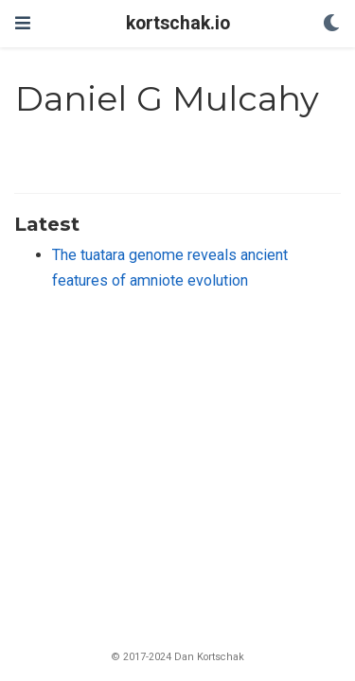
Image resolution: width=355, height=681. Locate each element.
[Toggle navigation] (22, 23)
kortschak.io (178, 23)
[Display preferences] (331, 24)
